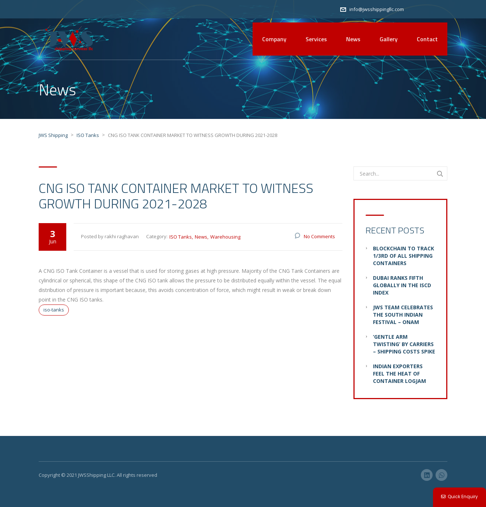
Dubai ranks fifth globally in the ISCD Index (402, 285)
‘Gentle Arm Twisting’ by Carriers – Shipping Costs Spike (404, 344)
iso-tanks (53, 309)
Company (274, 39)
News (353, 39)
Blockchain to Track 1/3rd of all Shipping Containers (403, 256)
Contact (427, 39)
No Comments (319, 236)
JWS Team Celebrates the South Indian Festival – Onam (403, 314)
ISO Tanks (180, 236)
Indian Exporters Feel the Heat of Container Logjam (399, 373)
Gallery (389, 39)
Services (316, 39)
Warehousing (225, 236)
